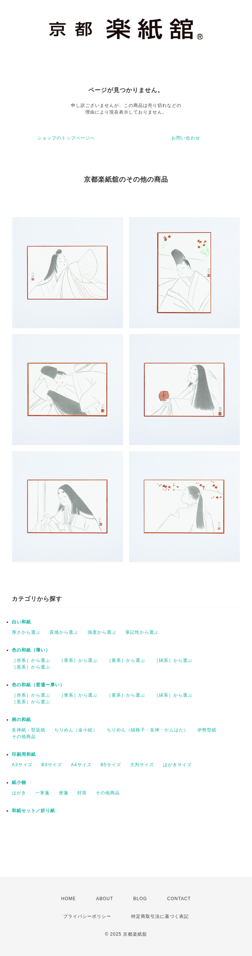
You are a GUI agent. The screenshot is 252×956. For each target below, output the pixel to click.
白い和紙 (21, 622)
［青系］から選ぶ (78, 660)
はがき (19, 792)
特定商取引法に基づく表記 (160, 916)
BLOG (140, 898)
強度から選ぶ (102, 632)
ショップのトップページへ (66, 138)
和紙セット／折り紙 (33, 810)
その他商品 (24, 736)
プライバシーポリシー (87, 916)
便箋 (63, 792)
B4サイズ (51, 764)
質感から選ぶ (64, 632)
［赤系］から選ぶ (31, 660)
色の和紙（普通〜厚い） (38, 684)
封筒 (82, 792)
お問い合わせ (185, 138)
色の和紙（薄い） (31, 650)
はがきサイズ (177, 764)
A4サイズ (81, 764)
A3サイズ (22, 764)
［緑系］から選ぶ (173, 660)
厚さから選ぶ (26, 632)
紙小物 (19, 782)
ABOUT (104, 898)
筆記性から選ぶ (142, 632)
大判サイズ (142, 764)
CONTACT (179, 898)
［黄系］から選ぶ (126, 660)
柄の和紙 (21, 719)
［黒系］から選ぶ (31, 667)
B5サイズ (111, 764)
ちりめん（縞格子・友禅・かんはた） (147, 730)
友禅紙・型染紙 (28, 730)
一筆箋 (42, 792)
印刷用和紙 (24, 754)
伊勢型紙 (207, 730)
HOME (68, 898)
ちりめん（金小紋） (76, 730)
